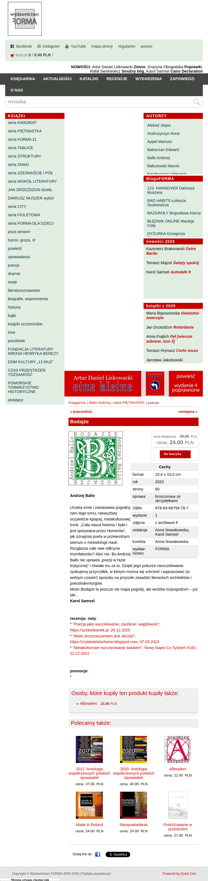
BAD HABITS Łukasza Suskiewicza (166, 202)
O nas (17, 90)
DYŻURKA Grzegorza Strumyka (166, 235)
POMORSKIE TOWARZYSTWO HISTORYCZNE (23, 387)
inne (11, 332)
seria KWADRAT (22, 122)
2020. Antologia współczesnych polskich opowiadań (133, 773)
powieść (15, 248)
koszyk (21, 55)
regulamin (126, 46)
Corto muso (187, 350)
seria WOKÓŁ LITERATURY (32, 181)
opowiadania (19, 257)
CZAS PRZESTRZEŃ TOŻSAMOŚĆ (26, 372)
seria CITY (17, 206)
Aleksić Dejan (159, 125)
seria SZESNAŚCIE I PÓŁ (30, 173)
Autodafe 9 (181, 272)
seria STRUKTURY (24, 156)
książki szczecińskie (25, 324)
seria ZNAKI (18, 164)
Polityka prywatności (96, 874)
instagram (51, 46)
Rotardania (183, 327)
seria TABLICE (20, 148)
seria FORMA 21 (22, 139)
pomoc (146, 46)
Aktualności (57, 79)
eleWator (15, 400)
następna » (188, 412)
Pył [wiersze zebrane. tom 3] (169, 338)
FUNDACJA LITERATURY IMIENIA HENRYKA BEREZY (33, 351)
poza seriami (19, 232)
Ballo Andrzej (158, 158)
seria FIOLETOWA (24, 215)
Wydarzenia (148, 79)
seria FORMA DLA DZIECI (31, 223)
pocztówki (16, 341)
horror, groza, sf (21, 240)
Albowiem (88, 703)
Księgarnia (23, 79)
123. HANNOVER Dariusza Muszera (170, 190)
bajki (12, 315)
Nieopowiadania (133, 825)
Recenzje (116, 79)
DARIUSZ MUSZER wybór (31, 198)
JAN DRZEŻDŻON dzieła (30, 190)
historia (14, 307)
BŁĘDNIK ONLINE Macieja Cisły (170, 223)
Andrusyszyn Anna (163, 133)
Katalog (89, 79)
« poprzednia (81, 412)
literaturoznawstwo (24, 290)
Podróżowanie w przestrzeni (178, 827)
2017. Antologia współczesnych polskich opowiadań (89, 773)
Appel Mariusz (159, 141)
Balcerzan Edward (163, 150)
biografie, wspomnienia (28, 299)
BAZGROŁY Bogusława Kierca (174, 213)
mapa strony (102, 46)
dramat (14, 273)
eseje (12, 282)
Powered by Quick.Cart (179, 874)
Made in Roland (89, 825)
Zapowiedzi (182, 79)
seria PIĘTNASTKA (25, 131)
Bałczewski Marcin (163, 166)
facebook (24, 46)
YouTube (78, 46)
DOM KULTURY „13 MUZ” (30, 362)
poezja (13, 265)
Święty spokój (186, 263)
